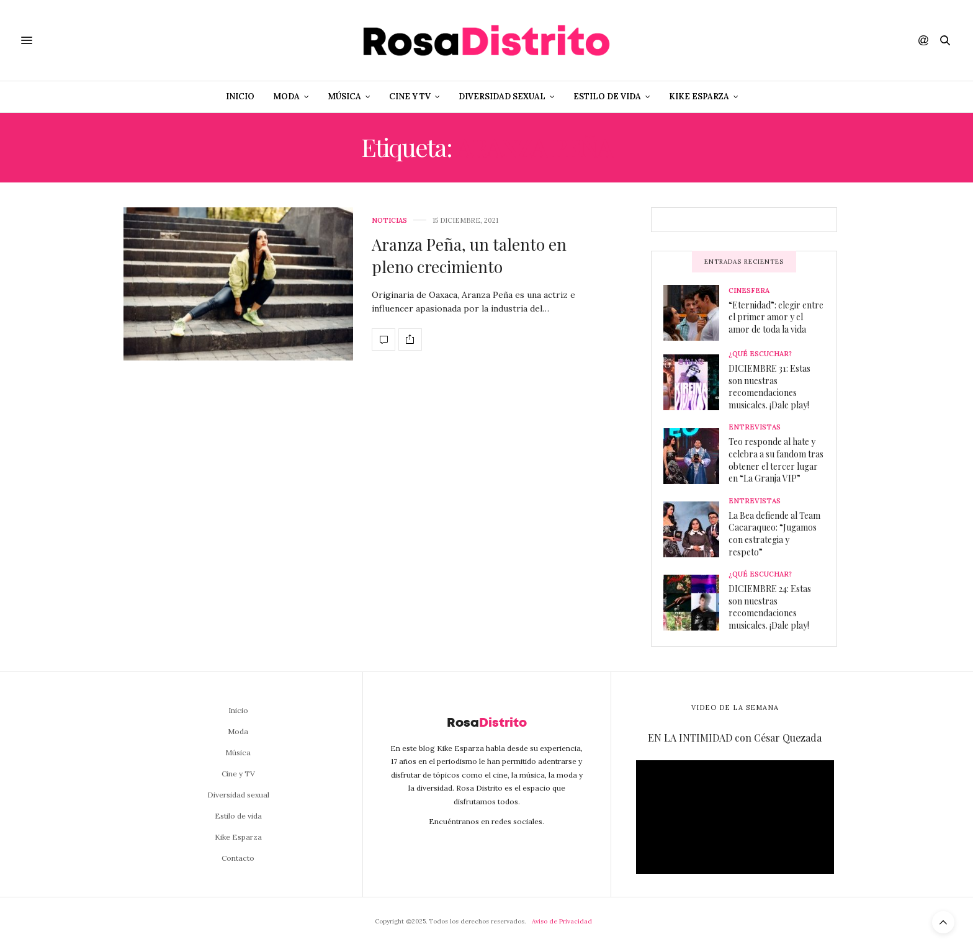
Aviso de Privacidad (562, 921)
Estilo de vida (607, 96)
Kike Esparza (699, 96)
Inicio (240, 96)
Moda (286, 96)
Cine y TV (410, 96)
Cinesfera (749, 290)
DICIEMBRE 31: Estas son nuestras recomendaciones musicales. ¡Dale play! (769, 386)
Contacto (238, 858)
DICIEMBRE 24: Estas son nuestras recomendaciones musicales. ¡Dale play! (770, 607)
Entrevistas (755, 427)
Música (344, 96)
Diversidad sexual (502, 96)
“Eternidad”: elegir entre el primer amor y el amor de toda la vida (776, 317)
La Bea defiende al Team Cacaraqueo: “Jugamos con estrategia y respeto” (774, 534)
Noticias (389, 220)
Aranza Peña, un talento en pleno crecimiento (469, 255)
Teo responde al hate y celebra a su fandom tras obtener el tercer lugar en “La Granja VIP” (776, 460)
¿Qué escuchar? (760, 354)
